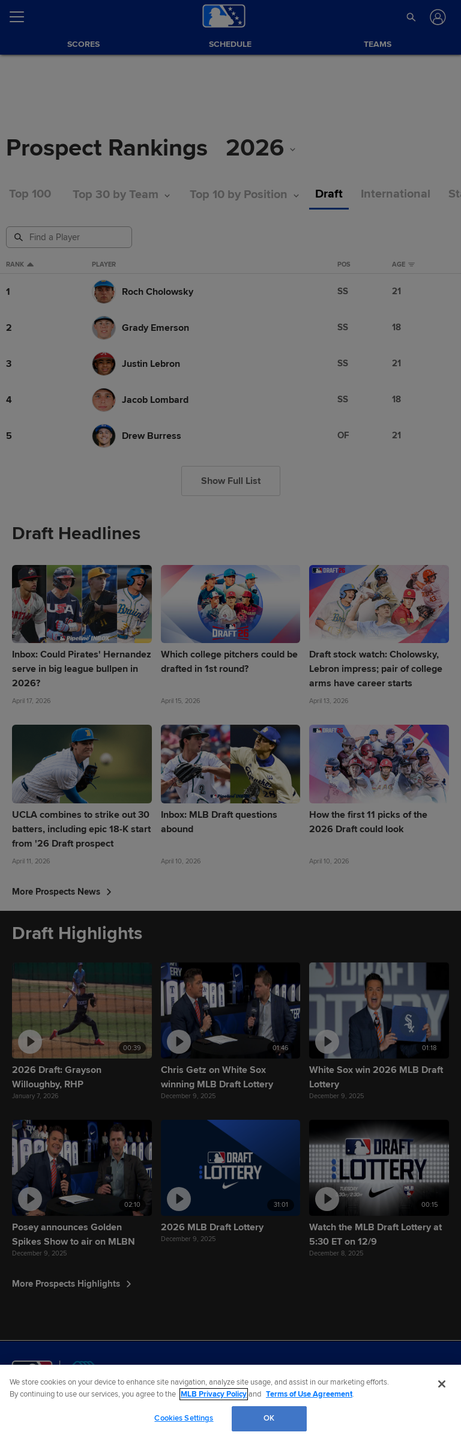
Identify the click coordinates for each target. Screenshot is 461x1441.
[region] (230, 1403)
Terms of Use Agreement (309, 1394)
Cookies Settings (183, 1418)
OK (269, 1418)
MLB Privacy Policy (214, 1394)
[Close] (442, 1384)
